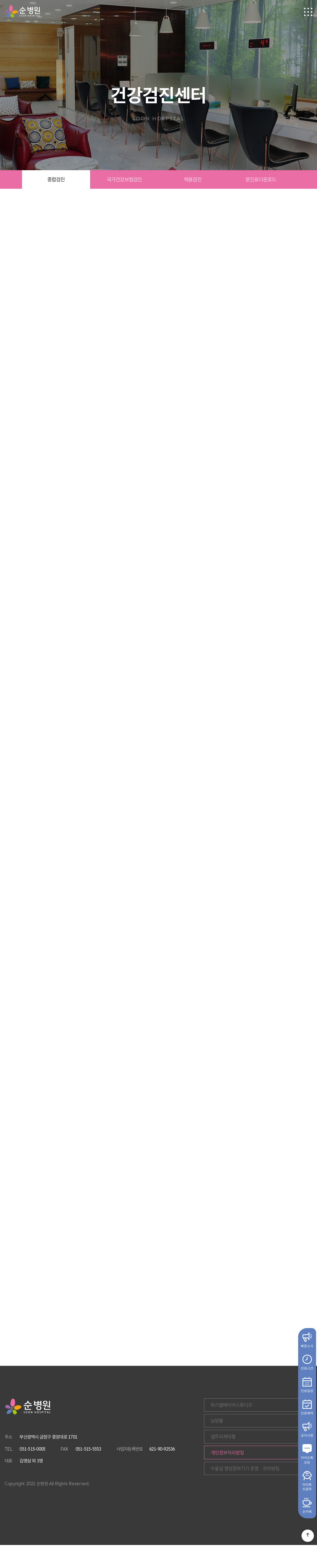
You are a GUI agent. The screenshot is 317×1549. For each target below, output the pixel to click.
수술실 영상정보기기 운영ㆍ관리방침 (267, 1479)
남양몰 (254, 1424)
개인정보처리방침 (264, 1461)
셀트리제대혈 (260, 1442)
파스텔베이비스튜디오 (268, 1406)
